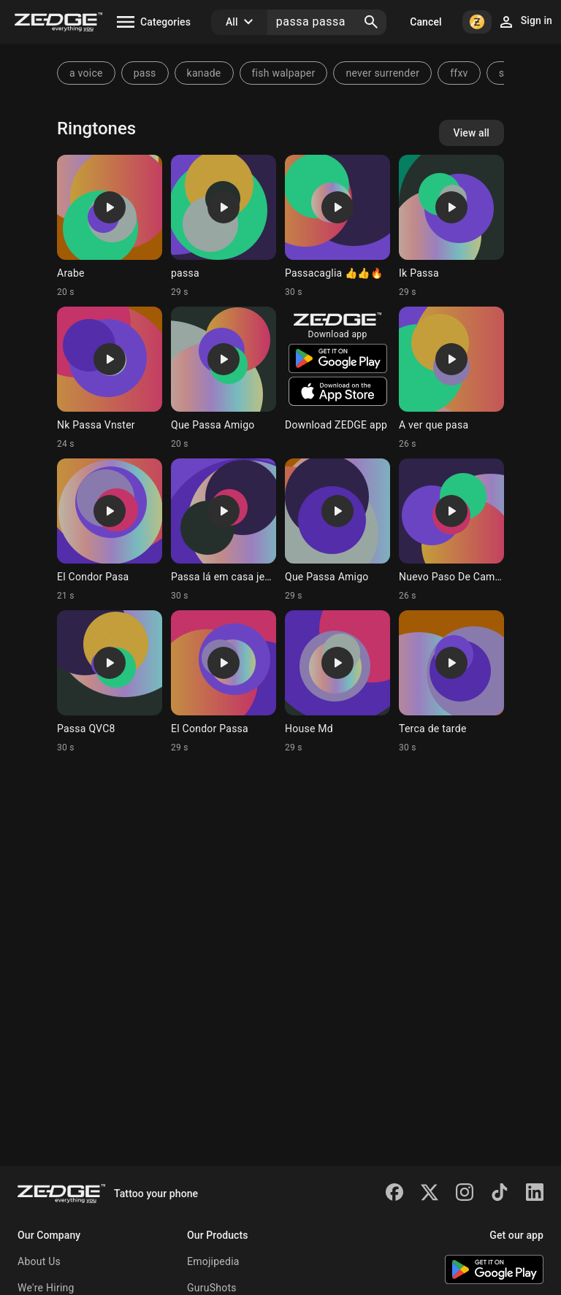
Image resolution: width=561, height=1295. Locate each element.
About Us (39, 1261)
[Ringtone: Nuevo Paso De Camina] (451, 530)
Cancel (425, 22)
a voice (86, 73)
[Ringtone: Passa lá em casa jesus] (223, 530)
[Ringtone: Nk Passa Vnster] (109, 378)
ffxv (459, 73)
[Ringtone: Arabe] (109, 226)
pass (145, 73)
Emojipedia (213, 1261)
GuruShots (212, 1288)
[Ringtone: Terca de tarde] (451, 681)
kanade (204, 73)
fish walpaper (284, 73)
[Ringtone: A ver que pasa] (451, 378)
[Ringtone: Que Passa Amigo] (223, 378)
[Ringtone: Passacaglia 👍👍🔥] (337, 226)
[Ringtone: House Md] (337, 681)
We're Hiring (46, 1288)
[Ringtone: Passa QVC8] (109, 681)
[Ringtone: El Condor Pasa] (109, 530)
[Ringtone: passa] (223, 226)
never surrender (382, 73)
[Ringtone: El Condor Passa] (223, 681)
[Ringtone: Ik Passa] (451, 226)
